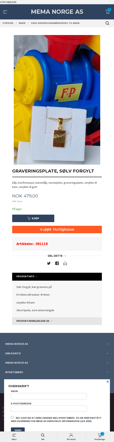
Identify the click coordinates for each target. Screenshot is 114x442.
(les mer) (86, 421)
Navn (49, 394)
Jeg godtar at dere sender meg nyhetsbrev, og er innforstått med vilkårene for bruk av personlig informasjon (56, 419)
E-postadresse (49, 407)
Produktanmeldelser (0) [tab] (32, 321)
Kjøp (33, 218)
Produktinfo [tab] (25, 276)
